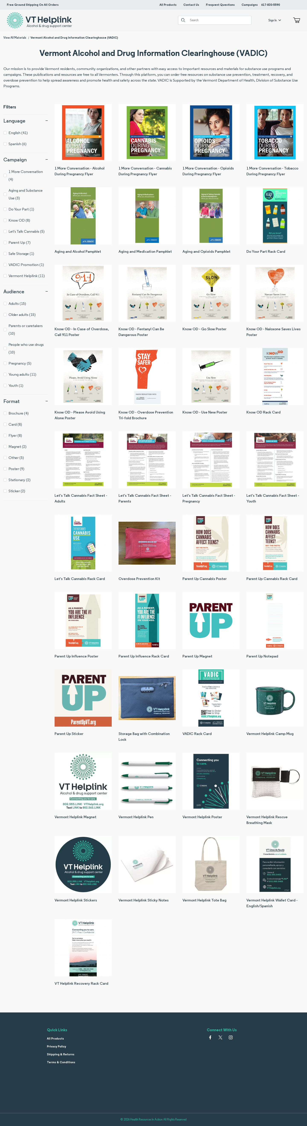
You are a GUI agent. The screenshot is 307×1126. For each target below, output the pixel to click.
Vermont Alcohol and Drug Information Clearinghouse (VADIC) (74, 37)
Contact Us (191, 5)
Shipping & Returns (60, 1054)
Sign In (274, 20)
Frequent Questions (220, 5)
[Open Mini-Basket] (295, 20)
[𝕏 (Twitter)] (220, 1037)
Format (25, 401)
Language (25, 121)
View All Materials (14, 37)
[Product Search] (219, 20)
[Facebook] (210, 1037)
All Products (168, 5)
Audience (25, 291)
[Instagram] (231, 1037)
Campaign (25, 159)
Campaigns (250, 5)
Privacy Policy (56, 1046)
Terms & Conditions (61, 1062)
